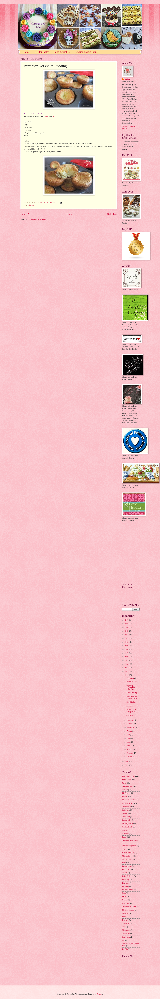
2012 (127, 671)
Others (124, 830)
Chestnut (125, 913)
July (128, 735)
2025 (127, 624)
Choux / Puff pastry (129, 846)
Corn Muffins (131, 702)
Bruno (124, 837)
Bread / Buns (126, 780)
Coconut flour (127, 866)
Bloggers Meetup (128, 910)
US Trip (125, 949)
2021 (127, 638)
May (128, 742)
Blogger (99, 994)
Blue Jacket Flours (128, 776)
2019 (127, 646)
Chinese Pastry (127, 856)
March (129, 749)
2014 (127, 664)
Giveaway (125, 923)
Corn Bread (130, 715)
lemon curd (126, 937)
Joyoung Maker (127, 823)
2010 (127, 761)
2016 (127, 657)
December (130, 678)
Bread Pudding (131, 693)
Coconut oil (126, 820)
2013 (127, 668)
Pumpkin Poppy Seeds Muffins (132, 698)
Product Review (127, 890)
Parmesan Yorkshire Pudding (130, 687)
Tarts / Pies (126, 817)
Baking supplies (62, 52)
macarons (125, 834)
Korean (124, 900)
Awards (124, 873)
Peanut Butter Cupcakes (131, 711)
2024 (127, 627)
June (128, 738)
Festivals (125, 920)
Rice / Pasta (126, 869)
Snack (124, 849)
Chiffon (125, 813)
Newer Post (26, 214)
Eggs (124, 917)
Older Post (112, 214)
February (130, 753)
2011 (127, 675)
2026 (127, 620)
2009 (127, 765)
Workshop (125, 879)
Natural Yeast (126, 859)
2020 (127, 642)
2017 (127, 653)
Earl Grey (125, 886)
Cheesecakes (126, 807)
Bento (124, 896)
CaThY (127, 79)
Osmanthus (126, 934)
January (130, 757)
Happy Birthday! (132, 681)
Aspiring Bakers (127, 803)
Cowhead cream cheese (130, 840)
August (129, 731)
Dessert (31, 205)
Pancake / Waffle (128, 853)
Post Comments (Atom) (38, 219)
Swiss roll (125, 810)
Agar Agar (125, 903)
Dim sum (125, 883)
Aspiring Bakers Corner (86, 52)
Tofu (123, 927)
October (130, 724)
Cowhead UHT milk (129, 907)
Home (26, 52)
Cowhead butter (127, 786)
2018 (127, 649)
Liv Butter (125, 793)
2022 (127, 635)
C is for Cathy (42, 52)
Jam (123, 940)
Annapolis (129, 706)
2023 (127, 631)
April (129, 746)
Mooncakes (126, 930)
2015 (127, 660)
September (131, 727)
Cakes (124, 783)
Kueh (124, 863)
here (46, 116)
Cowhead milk (127, 827)
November (131, 720)
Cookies (125, 790)
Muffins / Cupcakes (129, 800)
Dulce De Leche (127, 876)
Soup (124, 893)
